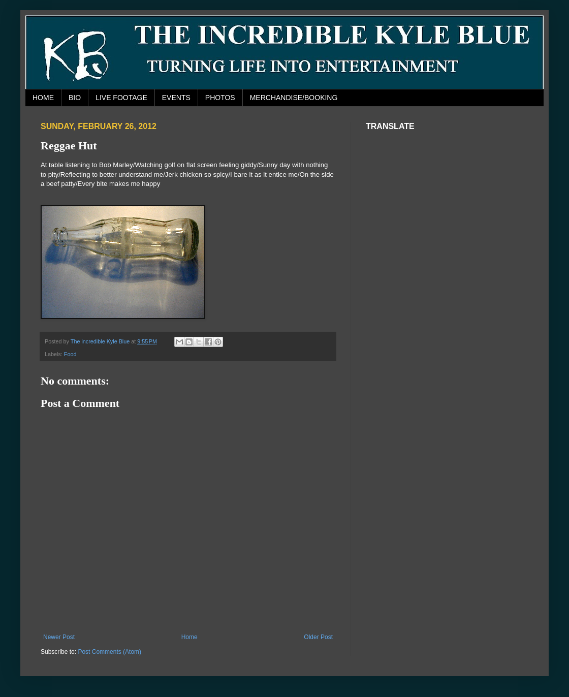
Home (189, 637)
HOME (43, 97)
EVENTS (176, 97)
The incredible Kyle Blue (101, 341)
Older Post (318, 637)
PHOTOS (220, 97)
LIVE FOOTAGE (121, 97)
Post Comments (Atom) (109, 651)
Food (70, 354)
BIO (75, 97)
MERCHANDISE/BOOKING (294, 97)
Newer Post (59, 637)
